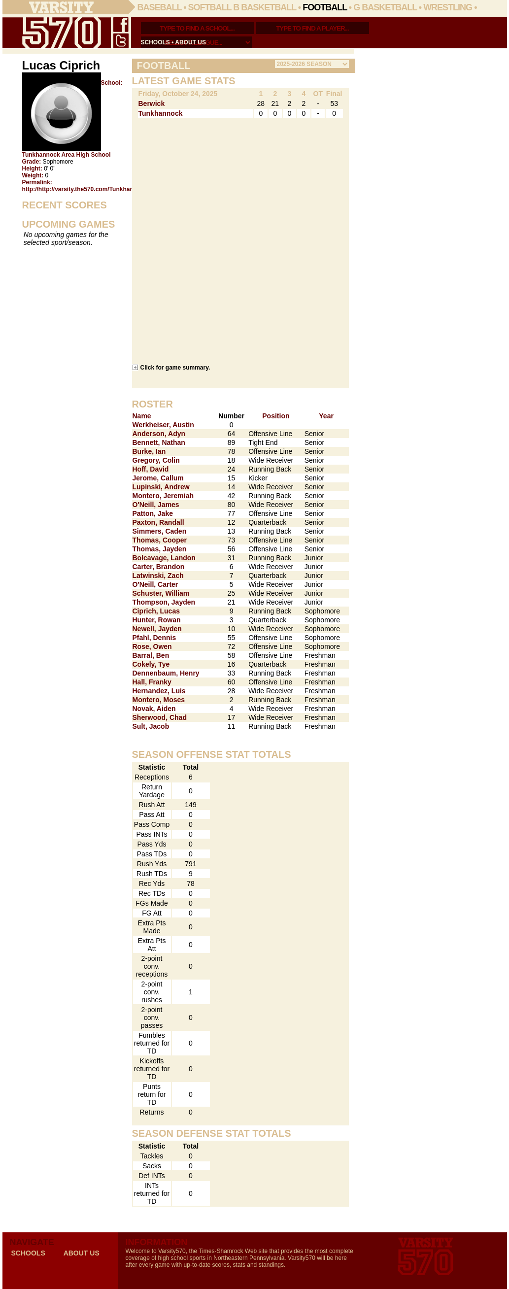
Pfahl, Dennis (154, 638)
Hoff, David (151, 469)
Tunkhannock (160, 113)
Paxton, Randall (158, 522)
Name (142, 416)
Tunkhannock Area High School (66, 154)
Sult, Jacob (151, 726)
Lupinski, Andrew (161, 487)
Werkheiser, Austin (163, 425)
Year (326, 416)
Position (275, 416)
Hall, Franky (152, 682)
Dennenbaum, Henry (166, 673)
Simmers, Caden (160, 531)
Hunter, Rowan (157, 620)
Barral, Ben (151, 655)
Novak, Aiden (154, 708)
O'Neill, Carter (155, 584)
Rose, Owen (152, 646)
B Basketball (264, 7)
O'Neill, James (156, 505)
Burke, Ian (149, 451)
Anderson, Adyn (159, 434)
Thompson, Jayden (164, 602)
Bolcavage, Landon (164, 558)
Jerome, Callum (158, 478)
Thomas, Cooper (160, 540)
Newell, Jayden (157, 629)
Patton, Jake (153, 513)
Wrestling (447, 7)
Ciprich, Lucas (156, 611)
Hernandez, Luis (159, 691)
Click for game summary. (175, 367)
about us (190, 42)
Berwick (151, 103)
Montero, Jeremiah (163, 496)
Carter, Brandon (159, 567)
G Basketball (385, 7)
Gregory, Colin (156, 460)
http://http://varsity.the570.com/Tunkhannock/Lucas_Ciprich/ (107, 189)
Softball (210, 7)
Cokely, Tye (151, 664)
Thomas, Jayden (160, 549)
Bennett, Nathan (159, 442)
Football (325, 7)
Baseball (159, 7)
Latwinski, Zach (158, 575)
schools (155, 42)
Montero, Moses (159, 700)
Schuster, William (161, 593)
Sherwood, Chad (160, 717)
